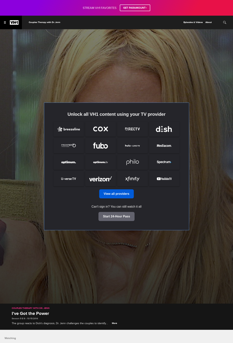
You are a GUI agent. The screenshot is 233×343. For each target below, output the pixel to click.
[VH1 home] (14, 24)
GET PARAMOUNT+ (135, 7)
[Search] (224, 22)
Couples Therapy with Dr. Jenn (31, 308)
